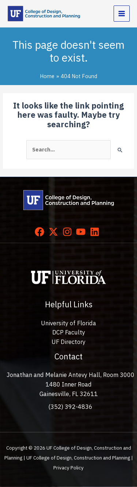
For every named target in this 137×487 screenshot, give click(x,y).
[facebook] (41, 232)
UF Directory (68, 342)
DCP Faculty (68, 332)
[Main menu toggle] (122, 14)
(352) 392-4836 (70, 407)
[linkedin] (96, 232)
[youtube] (82, 232)
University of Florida (68, 323)
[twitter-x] (55, 232)
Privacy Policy (68, 467)
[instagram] (68, 232)
